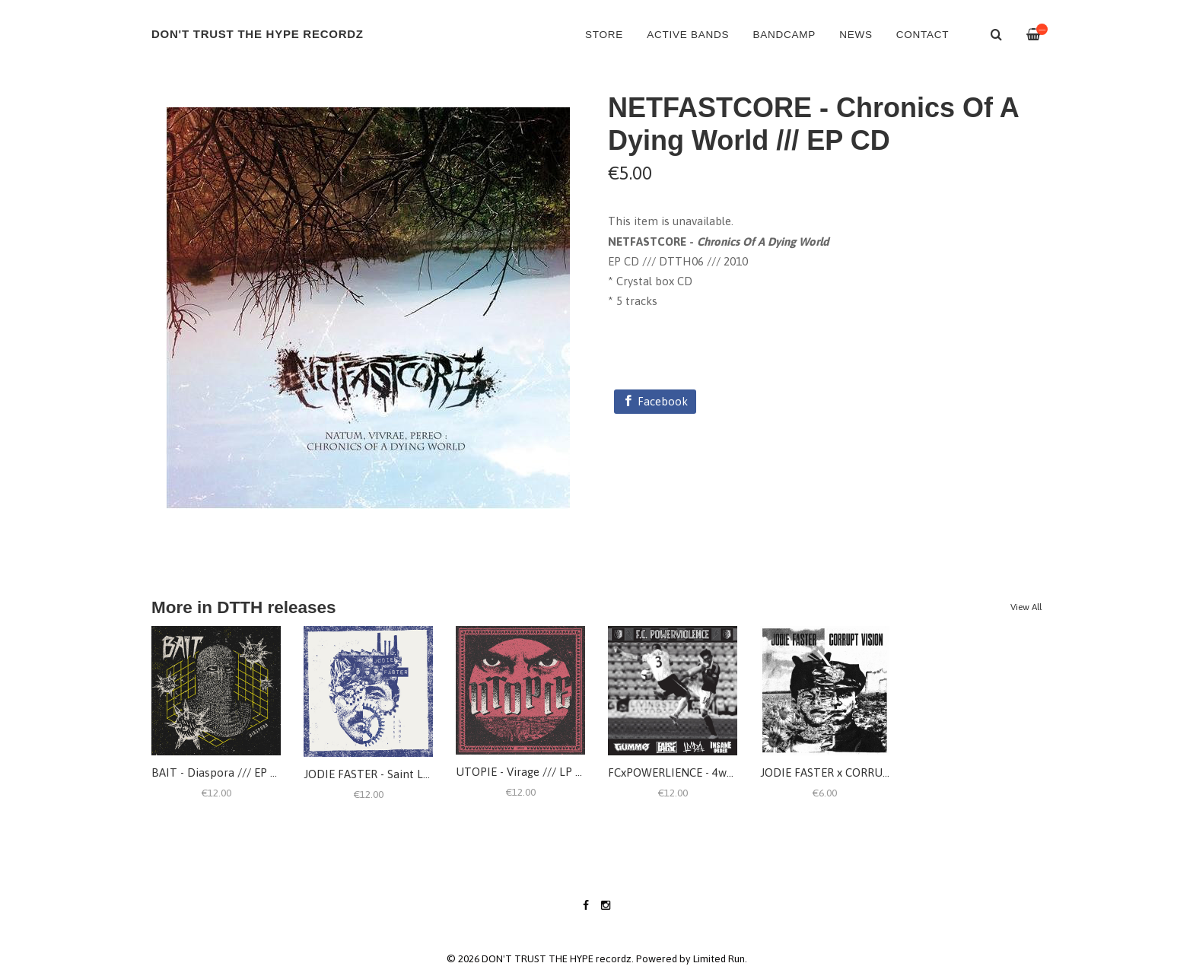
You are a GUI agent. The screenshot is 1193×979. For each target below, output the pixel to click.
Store (604, 34)
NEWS (856, 34)
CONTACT (923, 34)
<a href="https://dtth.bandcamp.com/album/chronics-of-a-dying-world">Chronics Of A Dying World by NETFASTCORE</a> (825, 345)
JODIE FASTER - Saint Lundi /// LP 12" (401, 774)
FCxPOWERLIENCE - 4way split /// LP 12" (712, 772)
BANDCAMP (784, 34)
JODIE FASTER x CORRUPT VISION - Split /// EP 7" (888, 772)
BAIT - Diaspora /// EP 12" (219, 772)
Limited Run (719, 958)
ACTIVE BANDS (688, 34)
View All (1026, 607)
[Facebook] (655, 401)
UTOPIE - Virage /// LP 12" (524, 771)
